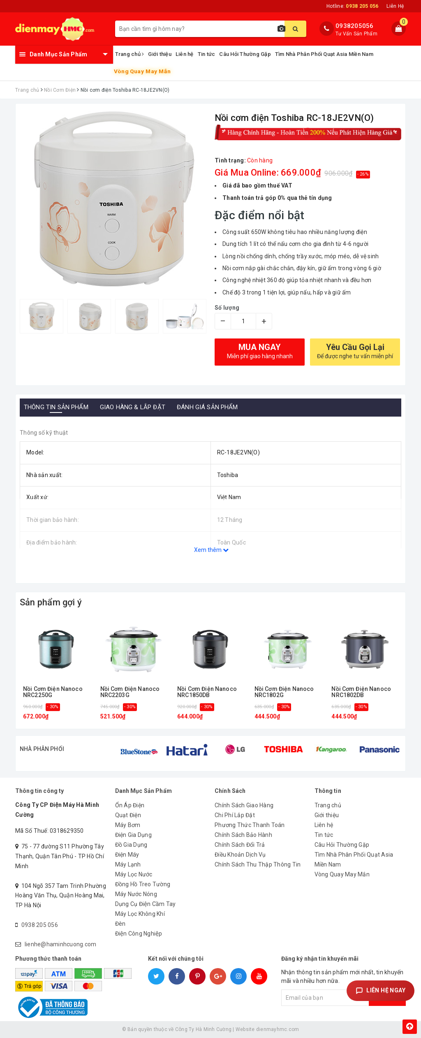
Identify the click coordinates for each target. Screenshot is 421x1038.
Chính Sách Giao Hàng (244, 805)
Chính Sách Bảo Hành (243, 835)
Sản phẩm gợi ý (51, 602)
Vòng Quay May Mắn (142, 71)
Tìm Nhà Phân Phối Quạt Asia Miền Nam (324, 54)
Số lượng (227, 307)
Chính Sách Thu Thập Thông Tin (258, 864)
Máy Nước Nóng (136, 894)
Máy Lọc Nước (134, 874)
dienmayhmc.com (277, 1029)
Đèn (120, 923)
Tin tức (206, 54)
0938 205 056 (39, 925)
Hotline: (352, 6)
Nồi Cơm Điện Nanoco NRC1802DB (361, 692)
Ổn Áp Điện (130, 805)
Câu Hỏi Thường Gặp (245, 54)
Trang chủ (129, 54)
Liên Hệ (395, 6)
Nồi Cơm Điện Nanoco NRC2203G (130, 692)
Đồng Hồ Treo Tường (143, 884)
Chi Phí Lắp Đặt (235, 815)
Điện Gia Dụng (133, 835)
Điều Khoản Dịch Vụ (240, 854)
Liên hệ (185, 54)
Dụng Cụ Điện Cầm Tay (145, 904)
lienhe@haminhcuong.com (61, 944)
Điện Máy (127, 854)
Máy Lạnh (128, 864)
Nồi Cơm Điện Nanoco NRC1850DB (207, 692)
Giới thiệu (159, 54)
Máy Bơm (128, 825)
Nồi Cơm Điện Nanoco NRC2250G (53, 692)
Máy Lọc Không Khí (140, 914)
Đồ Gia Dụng (131, 844)
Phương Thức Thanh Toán (250, 825)
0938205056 (354, 26)
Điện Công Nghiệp (138, 933)
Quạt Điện (128, 815)
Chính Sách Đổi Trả (240, 844)
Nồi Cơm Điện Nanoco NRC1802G (284, 692)
